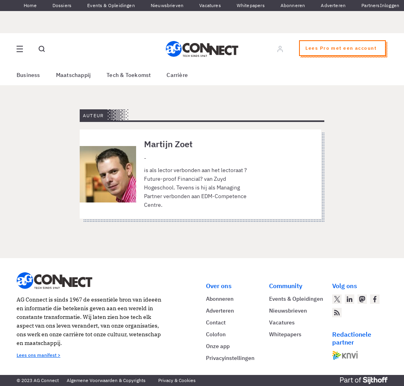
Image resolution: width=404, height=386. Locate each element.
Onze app (218, 346)
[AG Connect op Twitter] (337, 299)
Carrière (177, 75)
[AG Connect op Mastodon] (362, 299)
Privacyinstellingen (230, 358)
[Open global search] (42, 49)
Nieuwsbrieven (167, 5)
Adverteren (333, 5)
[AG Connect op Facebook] (375, 299)
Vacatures (210, 5)
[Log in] (280, 49)
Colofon (216, 334)
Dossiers (61, 5)
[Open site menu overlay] (20, 49)
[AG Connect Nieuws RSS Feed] (337, 312)
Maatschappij (73, 75)
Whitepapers (251, 5)
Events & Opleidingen (111, 5)
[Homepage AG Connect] (202, 49)
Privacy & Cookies (177, 380)
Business (28, 75)
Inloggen (389, 5)
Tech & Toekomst (129, 75)
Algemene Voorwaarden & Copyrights (106, 380)
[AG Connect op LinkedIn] (349, 299)
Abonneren (293, 5)
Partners (370, 5)
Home (30, 5)
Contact (216, 322)
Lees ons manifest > (38, 355)
